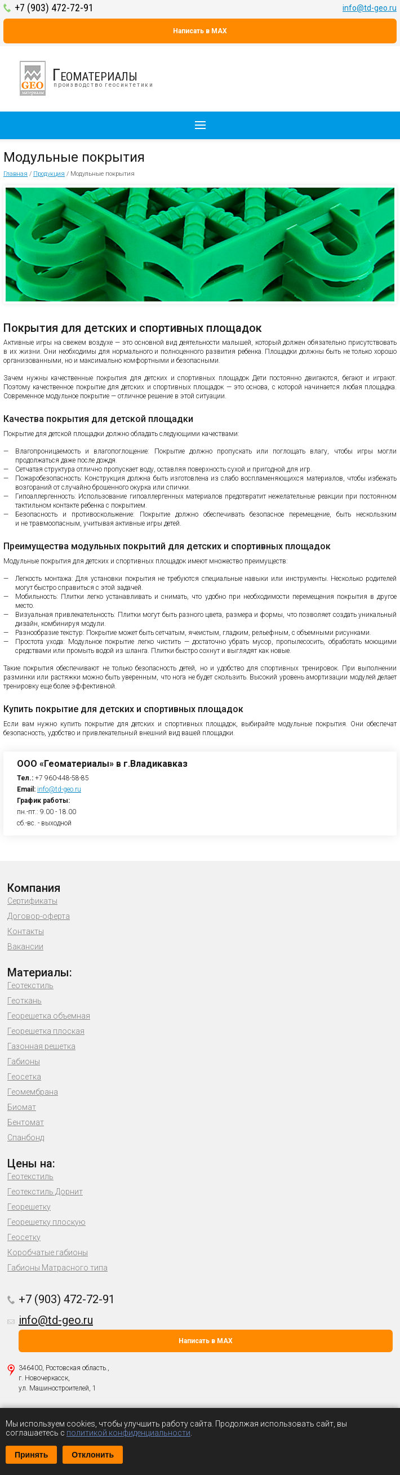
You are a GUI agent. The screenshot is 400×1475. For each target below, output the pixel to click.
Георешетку (29, 1206)
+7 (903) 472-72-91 (54, 8)
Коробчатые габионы (47, 1252)
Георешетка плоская (46, 1031)
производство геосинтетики (93, 78)
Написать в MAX (200, 31)
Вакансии (25, 946)
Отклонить (93, 1454)
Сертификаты (32, 900)
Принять (31, 1454)
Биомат (21, 1107)
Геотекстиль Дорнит (45, 1191)
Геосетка (24, 1076)
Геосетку (24, 1237)
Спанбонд (25, 1137)
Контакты (25, 931)
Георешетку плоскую (46, 1222)
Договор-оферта (38, 916)
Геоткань (24, 1000)
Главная (15, 173)
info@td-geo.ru (370, 7)
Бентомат (25, 1122)
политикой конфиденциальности (128, 1432)
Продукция (49, 173)
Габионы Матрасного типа (57, 1267)
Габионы (23, 1061)
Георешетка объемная (48, 1015)
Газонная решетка (41, 1046)
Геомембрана (32, 1091)
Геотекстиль (30, 985)
